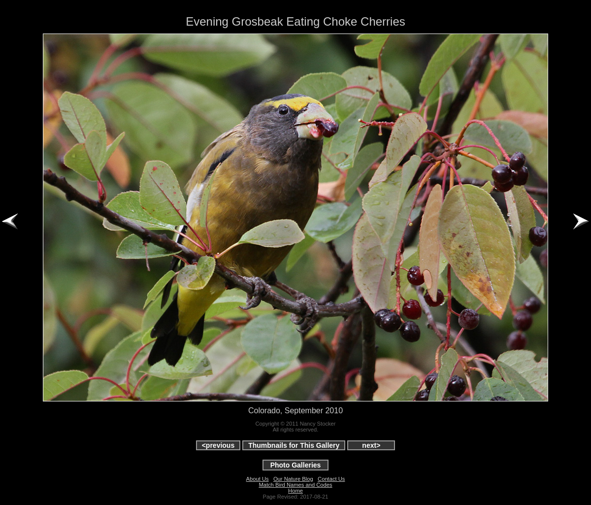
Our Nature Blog (293, 479)
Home (295, 491)
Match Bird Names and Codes (295, 485)
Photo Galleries (295, 465)
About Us (257, 479)
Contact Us (331, 479)
